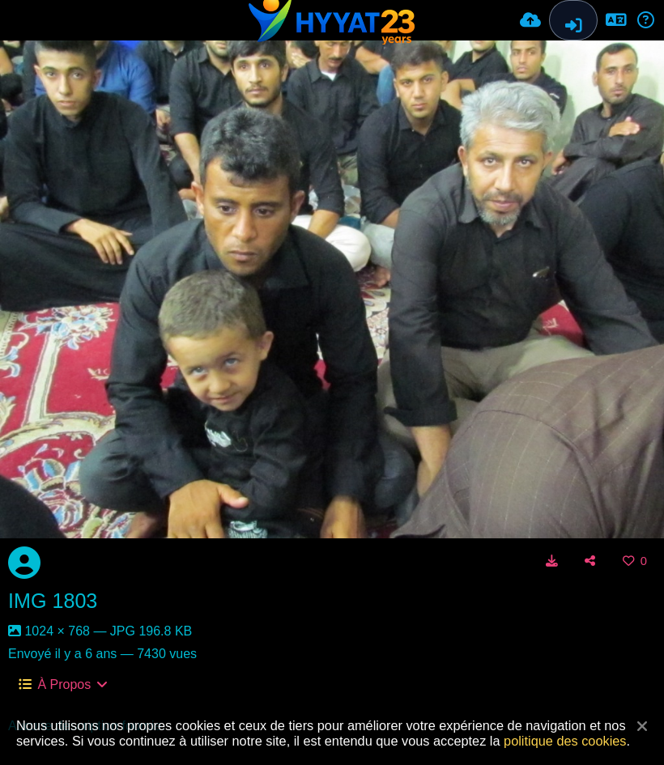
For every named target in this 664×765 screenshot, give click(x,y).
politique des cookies (565, 740)
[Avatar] (24, 562)
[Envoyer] (530, 20)
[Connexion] (573, 20)
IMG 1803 (52, 600)
